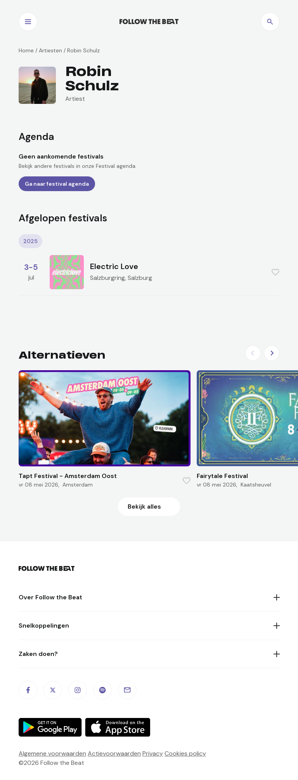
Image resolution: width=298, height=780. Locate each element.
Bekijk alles (144, 506)
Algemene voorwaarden (52, 753)
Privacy (152, 753)
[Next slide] (271, 353)
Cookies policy (185, 753)
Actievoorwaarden (114, 753)
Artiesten (50, 50)
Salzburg (140, 278)
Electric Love (114, 266)
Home (26, 50)
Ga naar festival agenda (57, 183)
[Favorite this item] (275, 272)
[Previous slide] (253, 353)
